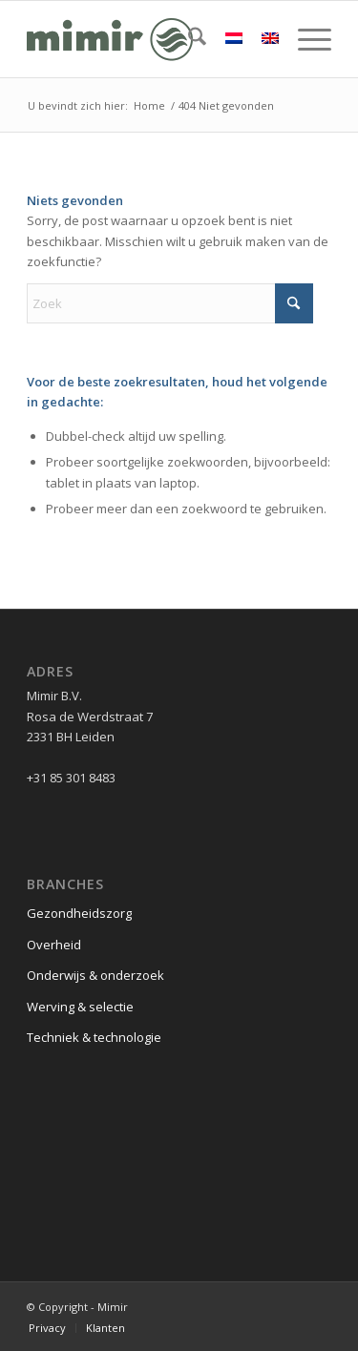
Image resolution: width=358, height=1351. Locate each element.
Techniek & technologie (94, 1037)
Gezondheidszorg (79, 913)
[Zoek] (187, 39)
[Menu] (305, 39)
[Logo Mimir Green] (148, 39)
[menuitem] (187, 39)
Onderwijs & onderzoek (95, 975)
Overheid (54, 944)
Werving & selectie (80, 1006)
